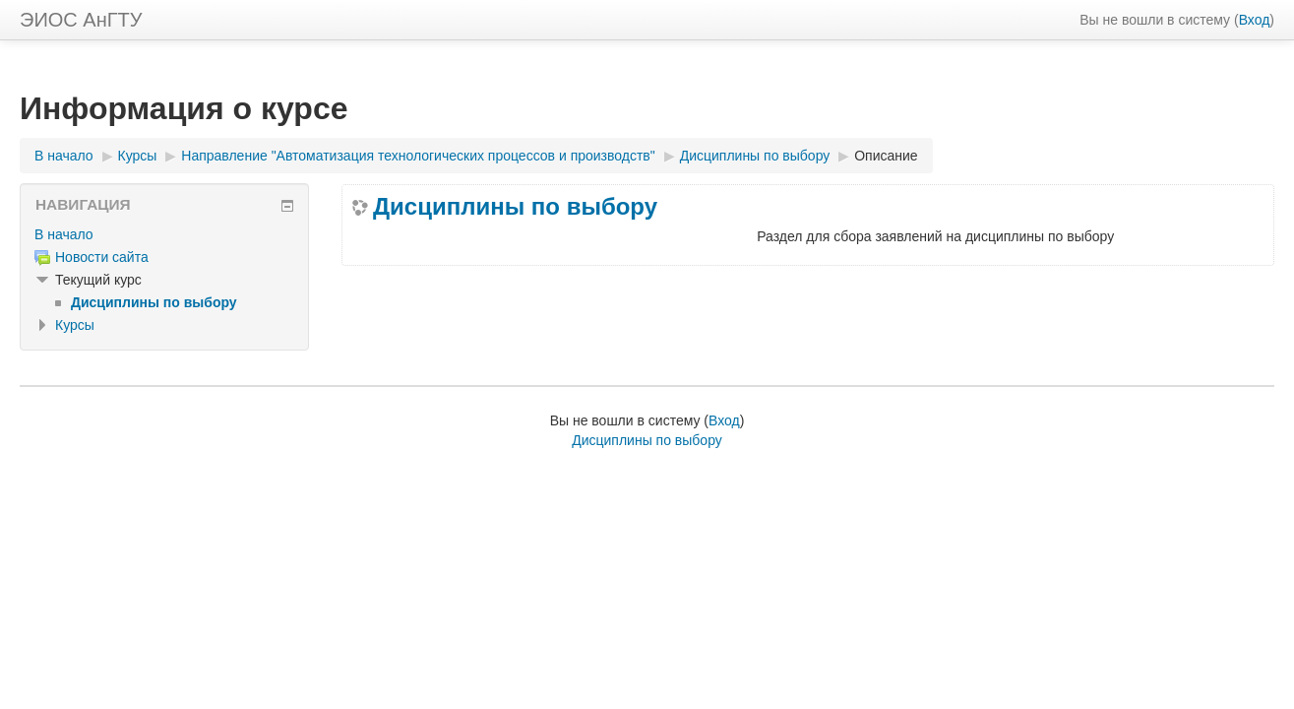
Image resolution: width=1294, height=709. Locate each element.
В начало (63, 155)
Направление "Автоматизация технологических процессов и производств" (418, 155)
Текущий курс (98, 280)
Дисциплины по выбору (755, 155)
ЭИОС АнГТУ (81, 20)
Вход (1254, 20)
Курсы (137, 155)
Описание (885, 155)
